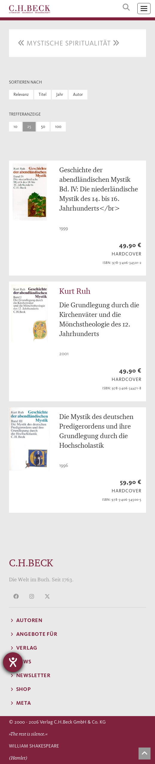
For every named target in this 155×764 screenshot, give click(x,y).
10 (15, 126)
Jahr (59, 94)
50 (43, 126)
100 (58, 126)
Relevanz (21, 94)
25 (29, 126)
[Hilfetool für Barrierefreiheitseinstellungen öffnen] (13, 662)
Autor (78, 94)
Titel (42, 94)
